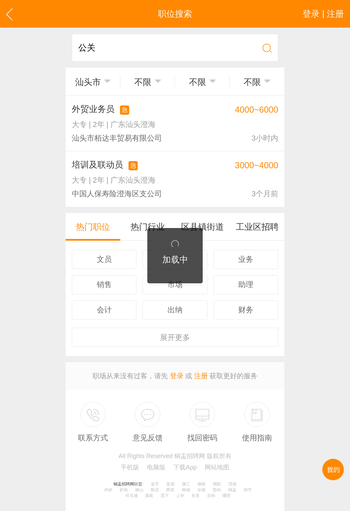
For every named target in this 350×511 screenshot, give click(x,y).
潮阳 (217, 484)
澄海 (232, 484)
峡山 (139, 489)
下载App (185, 467)
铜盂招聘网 (123, 484)
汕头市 (88, 82)
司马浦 (131, 495)
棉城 (186, 489)
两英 (170, 489)
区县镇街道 (202, 226)
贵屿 (217, 489)
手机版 (130, 467)
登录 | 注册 (323, 13)
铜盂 (232, 489)
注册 (201, 376)
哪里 (227, 495)
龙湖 (170, 484)
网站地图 (217, 467)
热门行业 (148, 226)
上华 (180, 495)
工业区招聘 (257, 226)
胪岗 (124, 489)
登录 (177, 376)
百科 (211, 495)
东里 (195, 495)
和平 (248, 489)
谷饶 (201, 489)
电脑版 (156, 467)
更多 (175, 337)
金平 (155, 484)
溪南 (149, 495)
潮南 (201, 484)
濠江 (186, 484)
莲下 (165, 495)
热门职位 (93, 226)
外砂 (108, 489)
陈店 (155, 489)
